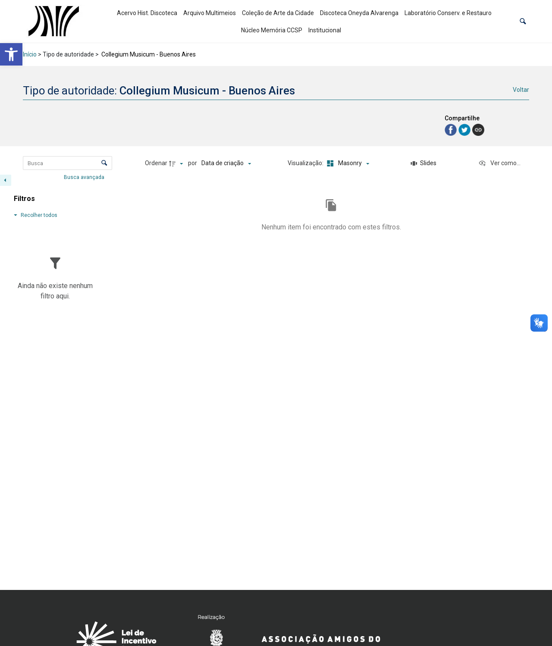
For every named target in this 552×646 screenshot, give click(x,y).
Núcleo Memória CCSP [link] (271, 30)
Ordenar (156, 163)
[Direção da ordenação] (177, 163)
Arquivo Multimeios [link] (209, 12)
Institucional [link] (324, 30)
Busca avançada (85, 177)
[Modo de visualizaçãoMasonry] (346, 163)
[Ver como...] (499, 163)
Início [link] (30, 54)
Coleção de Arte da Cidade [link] (278, 12)
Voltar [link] (521, 89)
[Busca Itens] (67, 163)
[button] (523, 21)
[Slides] (423, 163)
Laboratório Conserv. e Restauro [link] (448, 12)
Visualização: (306, 163)
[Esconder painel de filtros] (5, 180)
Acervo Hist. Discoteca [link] (147, 12)
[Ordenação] (226, 163)
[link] (11, 54)
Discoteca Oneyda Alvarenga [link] (359, 12)
